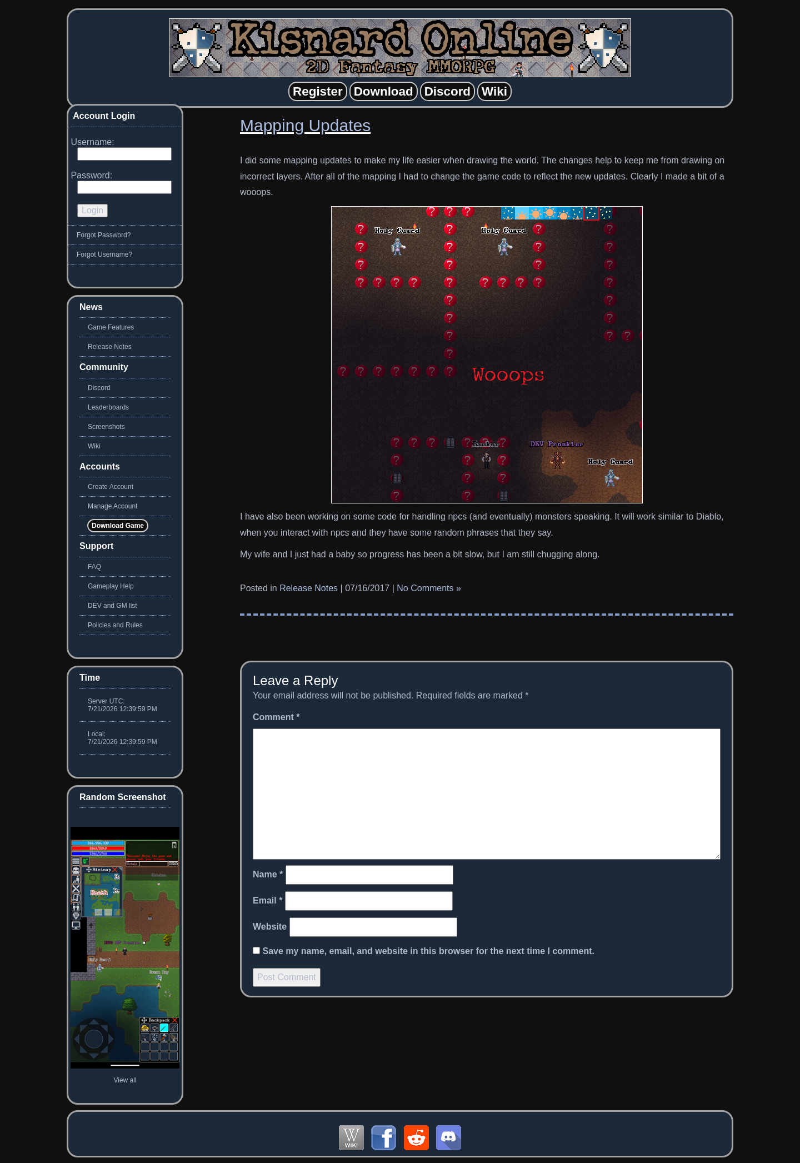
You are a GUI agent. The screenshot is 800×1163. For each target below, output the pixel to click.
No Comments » (429, 588)
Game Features (111, 327)
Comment (276, 717)
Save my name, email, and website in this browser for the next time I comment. (428, 951)
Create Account (110, 487)
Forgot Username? (104, 254)
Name (268, 874)
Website (270, 926)
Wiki (94, 446)
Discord (99, 388)
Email (267, 900)
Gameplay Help (111, 586)
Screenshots (106, 427)
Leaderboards (108, 407)
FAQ (94, 567)
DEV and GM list (112, 606)
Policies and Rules (115, 625)
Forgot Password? (104, 235)
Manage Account (112, 506)
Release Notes (308, 588)
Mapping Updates (305, 125)
